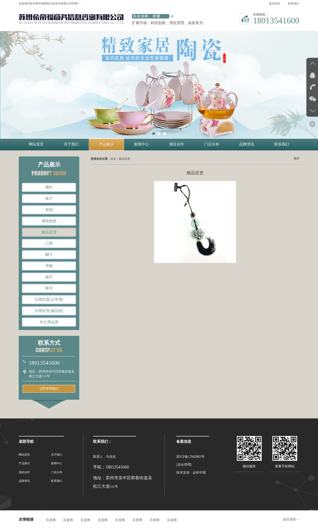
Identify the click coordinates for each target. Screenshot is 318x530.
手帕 (49, 266)
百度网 (51, 520)
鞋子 (49, 288)
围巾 (49, 187)
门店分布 (211, 144)
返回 (296, 158)
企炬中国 (199, 472)
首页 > (114, 158)
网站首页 (36, 144)
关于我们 (71, 144)
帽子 (49, 255)
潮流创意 (49, 221)
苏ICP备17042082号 (190, 456)
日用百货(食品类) (49, 311)
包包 (49, 210)
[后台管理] (184, 464)
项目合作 (176, 144)
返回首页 (274, 3)
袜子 (49, 198)
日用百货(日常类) (49, 299)
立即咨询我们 (49, 388)
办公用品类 (49, 322)
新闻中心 (141, 144)
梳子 (49, 277)
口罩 (49, 243)
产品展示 (106, 144)
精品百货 (49, 232)
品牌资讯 (246, 144)
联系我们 (293, 3)
